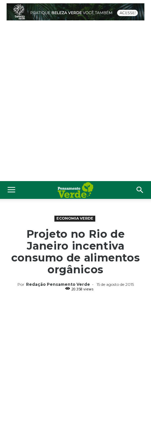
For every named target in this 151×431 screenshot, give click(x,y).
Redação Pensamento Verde (58, 284)
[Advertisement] (75, 102)
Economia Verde (74, 218)
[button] (140, 190)
